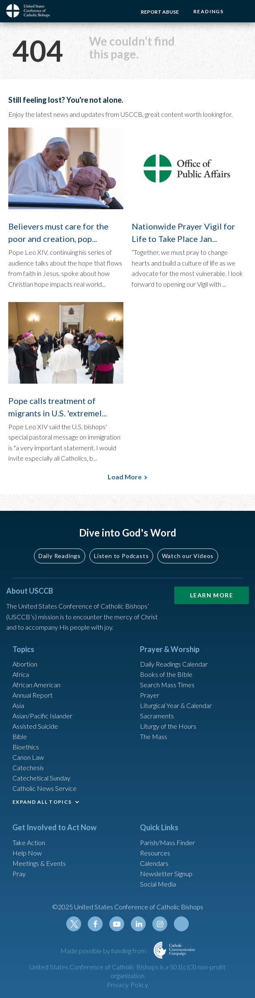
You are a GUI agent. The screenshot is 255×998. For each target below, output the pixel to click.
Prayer (149, 695)
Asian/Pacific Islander (42, 716)
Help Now (27, 853)
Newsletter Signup (166, 873)
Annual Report (32, 695)
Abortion (24, 664)
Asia (18, 705)
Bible (19, 736)
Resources (155, 853)
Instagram (159, 923)
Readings (208, 11)
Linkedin (138, 923)
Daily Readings (59, 555)
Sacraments (157, 716)
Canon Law (28, 757)
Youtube (116, 923)
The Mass (153, 736)
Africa (20, 674)
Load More (125, 477)
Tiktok (181, 923)
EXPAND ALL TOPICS (42, 802)
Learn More (211, 595)
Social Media (158, 884)
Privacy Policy (128, 984)
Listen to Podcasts (121, 555)
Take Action (28, 842)
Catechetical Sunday (41, 778)
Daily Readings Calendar (174, 664)
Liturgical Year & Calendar (176, 705)
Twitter (73, 923)
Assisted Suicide (35, 726)
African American (36, 685)
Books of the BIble (166, 674)
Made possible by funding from (103, 951)
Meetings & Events (39, 863)
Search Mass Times (167, 685)
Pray (19, 873)
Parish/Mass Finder (167, 842)
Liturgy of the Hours (168, 726)
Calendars (154, 863)
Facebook (95, 923)
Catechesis (28, 767)
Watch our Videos (188, 555)
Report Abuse (160, 12)
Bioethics (25, 747)
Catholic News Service (44, 788)
